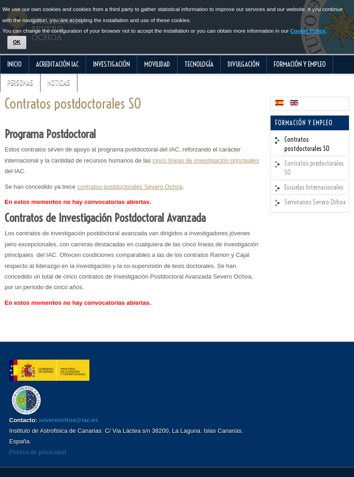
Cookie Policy (308, 31)
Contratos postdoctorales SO (73, 103)
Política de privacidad (37, 452)
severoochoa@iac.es (68, 420)
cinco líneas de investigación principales (206, 160)
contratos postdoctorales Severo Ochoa (130, 186)
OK (17, 42)
